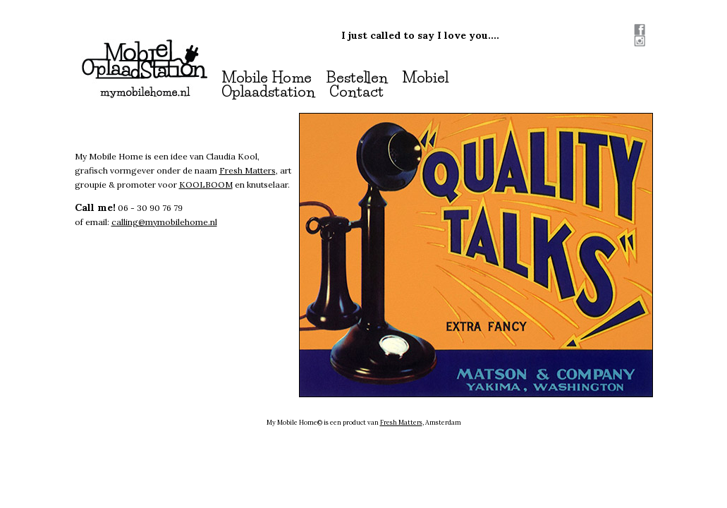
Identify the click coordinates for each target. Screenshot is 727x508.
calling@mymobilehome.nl (164, 222)
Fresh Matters (247, 170)
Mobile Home (266, 77)
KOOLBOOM (206, 184)
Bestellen (357, 77)
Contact (356, 91)
